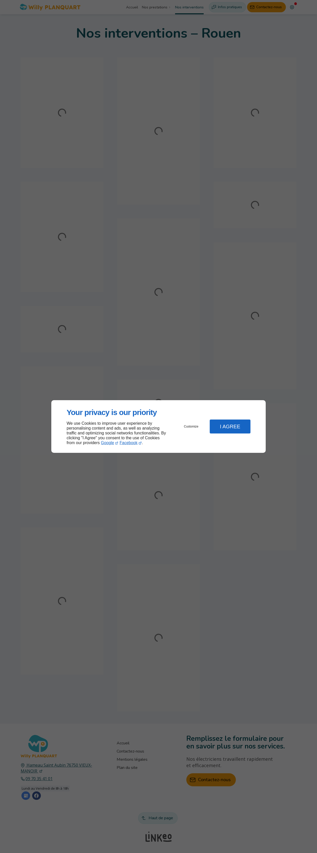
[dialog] (158, 426)
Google (107, 443)
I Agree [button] (230, 426)
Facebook (129, 443)
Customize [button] (191, 426)
